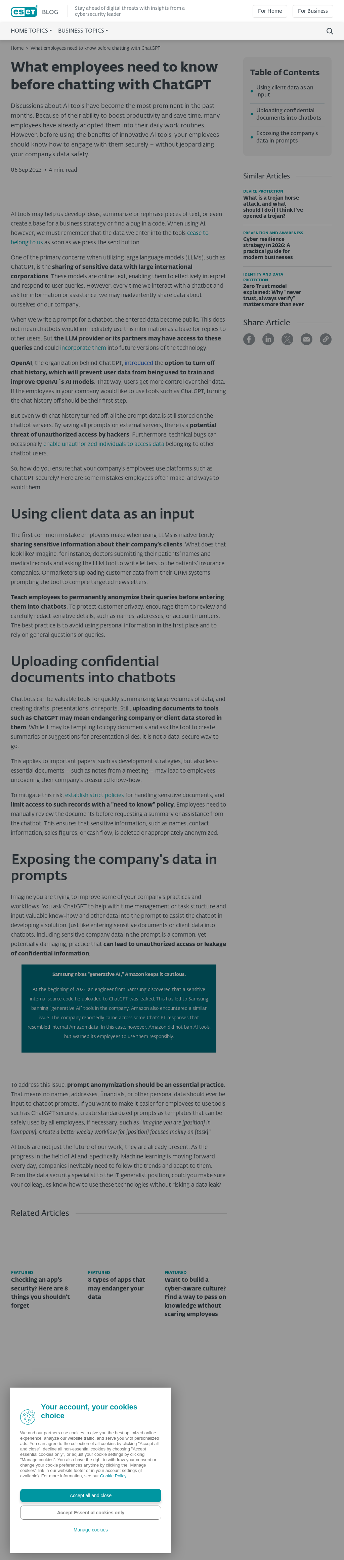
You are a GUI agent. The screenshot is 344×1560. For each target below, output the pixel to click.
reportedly (93, 1132)
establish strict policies (94, 910)
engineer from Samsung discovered (133, 1104)
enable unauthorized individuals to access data (103, 559)
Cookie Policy (113, 1475)
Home (17, 48)
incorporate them (83, 463)
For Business (313, 11)
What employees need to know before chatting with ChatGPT (95, 48)
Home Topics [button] (29, 31)
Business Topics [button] (81, 31)
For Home (270, 11)
